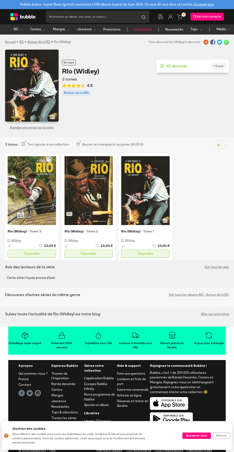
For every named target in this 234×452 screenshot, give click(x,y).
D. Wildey (14, 241)
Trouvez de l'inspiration (60, 376)
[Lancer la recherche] (143, 17)
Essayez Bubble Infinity (95, 386)
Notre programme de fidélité (99, 397)
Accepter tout (196, 435)
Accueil (10, 42)
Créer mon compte (207, 17)
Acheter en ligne (129, 396)
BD (18, 30)
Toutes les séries (64, 418)
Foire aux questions (131, 374)
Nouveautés (174, 30)
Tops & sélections (64, 413)
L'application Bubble (99, 379)
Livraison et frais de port (131, 382)
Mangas (61, 30)
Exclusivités (143, 30)
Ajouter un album (96, 405)
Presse (23, 380)
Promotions (112, 30)
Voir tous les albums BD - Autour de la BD (199, 295)
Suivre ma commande (132, 390)
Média (223, 30)
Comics (38, 30)
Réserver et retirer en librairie (132, 403)
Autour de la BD (38, 42)
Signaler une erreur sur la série (32, 128)
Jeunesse (86, 30)
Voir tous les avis (216, 267)
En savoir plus (204, 4)
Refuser (221, 435)
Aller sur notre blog (215, 314)
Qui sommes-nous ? (33, 374)
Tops (196, 30)
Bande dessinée (63, 384)
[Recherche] (92, 17)
